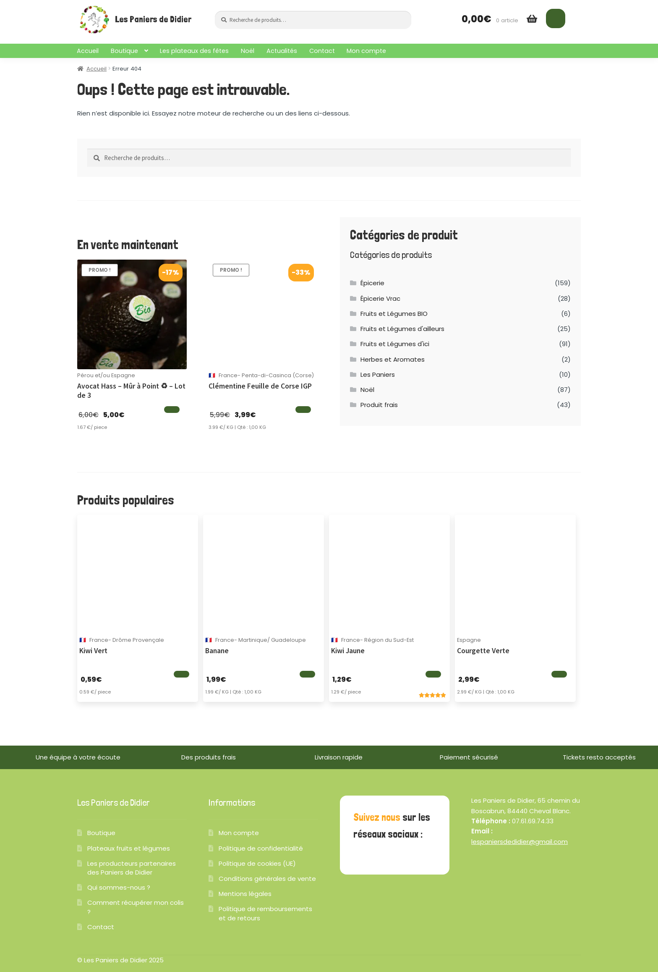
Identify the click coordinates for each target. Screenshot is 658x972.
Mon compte (366, 51)
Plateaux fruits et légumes (128, 848)
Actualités (281, 51)
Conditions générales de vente (267, 878)
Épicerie (372, 282)
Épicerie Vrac (380, 298)
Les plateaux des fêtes (194, 51)
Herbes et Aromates (392, 359)
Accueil (88, 51)
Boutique (124, 51)
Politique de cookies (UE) (257, 863)
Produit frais (379, 404)
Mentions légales (245, 893)
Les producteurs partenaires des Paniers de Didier (131, 868)
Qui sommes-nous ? (118, 887)
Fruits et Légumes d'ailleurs (402, 328)
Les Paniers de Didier (153, 19)
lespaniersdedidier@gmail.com (519, 841)
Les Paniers (377, 374)
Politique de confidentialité (261, 848)
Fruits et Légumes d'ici (394, 343)
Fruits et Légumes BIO (394, 313)
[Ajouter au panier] (172, 409)
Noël (247, 51)
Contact (322, 51)
